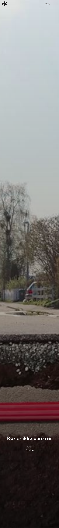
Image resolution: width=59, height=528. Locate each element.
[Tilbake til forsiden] (3, 4)
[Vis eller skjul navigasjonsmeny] (54, 3)
